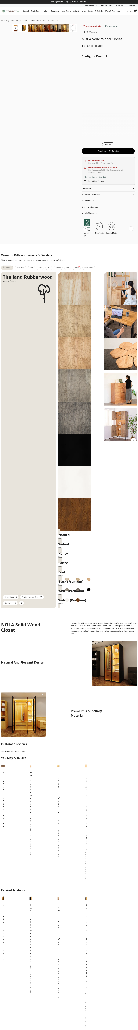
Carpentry (103, 5)
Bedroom (55, 11)
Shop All (26, 11)
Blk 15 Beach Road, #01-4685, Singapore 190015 (25, 1024)
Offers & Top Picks (112, 11)
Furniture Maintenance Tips (93, 1024)
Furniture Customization (92, 1020)
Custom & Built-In (95, 11)
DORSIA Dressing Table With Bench (85, 747)
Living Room (65, 11)
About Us (113, 1020)
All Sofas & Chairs (117, 1005)
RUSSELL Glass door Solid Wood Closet (85, 884)
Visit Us (119, 5)
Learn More (100, 173)
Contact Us (130, 5)
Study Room (36, 11)
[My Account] (131, 11)
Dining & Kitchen (79, 11)
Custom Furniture (91, 5)
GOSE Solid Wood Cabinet (58, 736)
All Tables (113, 1002)
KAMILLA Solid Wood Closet (58, 872)
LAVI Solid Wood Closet (30, 867)
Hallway (46, 11)
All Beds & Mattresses (91, 1005)
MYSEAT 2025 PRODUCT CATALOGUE (102, 990)
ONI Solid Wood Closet (30, 733)
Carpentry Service (90, 1028)
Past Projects (115, 1028)
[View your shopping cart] (135, 11)
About (111, 5)
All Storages (87, 1002)
